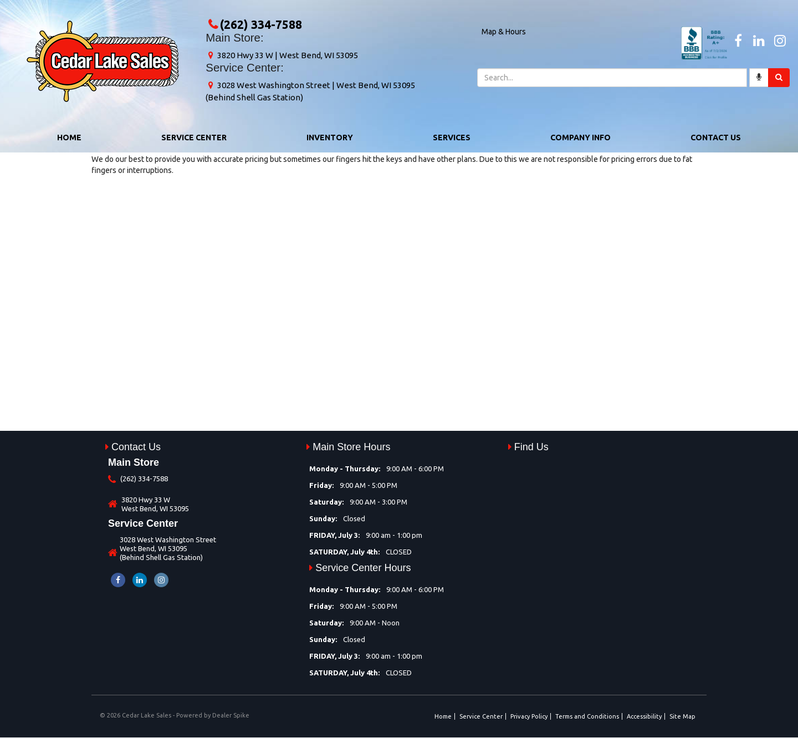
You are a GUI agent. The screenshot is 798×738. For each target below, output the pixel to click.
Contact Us (715, 137)
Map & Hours (504, 31)
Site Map (682, 716)
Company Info (580, 137)
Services (451, 137)
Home (69, 137)
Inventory (329, 137)
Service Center (194, 137)
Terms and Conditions (587, 716)
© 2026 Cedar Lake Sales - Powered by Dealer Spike (174, 715)
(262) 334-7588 (261, 24)
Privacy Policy (529, 716)
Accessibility (644, 716)
